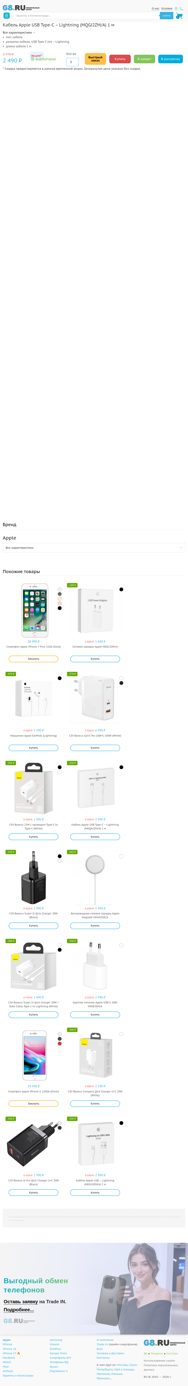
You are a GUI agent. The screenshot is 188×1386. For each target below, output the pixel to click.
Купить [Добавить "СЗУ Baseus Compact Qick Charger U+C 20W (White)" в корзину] (95, 1103)
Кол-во (71, 54)
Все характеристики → (19, 32)
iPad (6, 1366)
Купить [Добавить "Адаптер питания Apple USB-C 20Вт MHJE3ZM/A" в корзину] (95, 1014)
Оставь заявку (21, 1301)
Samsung (56, 1340)
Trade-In (102, 1344)
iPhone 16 (9, 1349)
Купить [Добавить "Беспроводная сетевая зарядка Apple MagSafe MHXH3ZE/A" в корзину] (95, 925)
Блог (100, 1349)
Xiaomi (54, 1344)
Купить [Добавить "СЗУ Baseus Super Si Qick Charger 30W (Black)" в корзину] (33, 925)
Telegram (157, 1353)
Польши (116, 1374)
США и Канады (124, 1369)
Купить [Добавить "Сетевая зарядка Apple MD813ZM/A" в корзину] (95, 658)
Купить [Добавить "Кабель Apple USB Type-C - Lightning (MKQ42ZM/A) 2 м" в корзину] (95, 836)
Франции (103, 1378)
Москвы (122, 1365)
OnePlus (55, 1349)
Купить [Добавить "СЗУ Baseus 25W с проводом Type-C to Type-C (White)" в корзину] (33, 836)
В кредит (144, 59)
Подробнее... (19, 1309)
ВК (145, 1353)
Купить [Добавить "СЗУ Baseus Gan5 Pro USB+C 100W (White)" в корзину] (95, 747)
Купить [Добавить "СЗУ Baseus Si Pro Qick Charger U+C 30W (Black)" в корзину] (33, 1192)
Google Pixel (58, 1353)
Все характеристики (19, 547)
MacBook (9, 1357)
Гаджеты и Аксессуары (18, 1375)
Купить (120, 59)
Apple (7, 1340)
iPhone (7, 1344)
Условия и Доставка (110, 1353)
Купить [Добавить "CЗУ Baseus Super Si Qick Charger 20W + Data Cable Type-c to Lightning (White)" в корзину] (33, 1014)
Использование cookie (159, 1360)
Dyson (54, 1366)
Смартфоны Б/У (60, 1357)
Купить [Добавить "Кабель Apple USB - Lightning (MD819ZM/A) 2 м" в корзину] (95, 1192)
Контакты (103, 1357)
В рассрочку (170, 59)
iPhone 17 (9, 1353)
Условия (166, 8)
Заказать (33, 658)
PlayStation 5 (59, 1371)
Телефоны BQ (59, 1362)
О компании (105, 1340)
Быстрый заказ (95, 58)
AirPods (8, 1371)
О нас (155, 8)
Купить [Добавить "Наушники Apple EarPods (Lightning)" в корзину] (33, 747)
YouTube (172, 1353)
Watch (7, 1362)
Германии (103, 1374)
